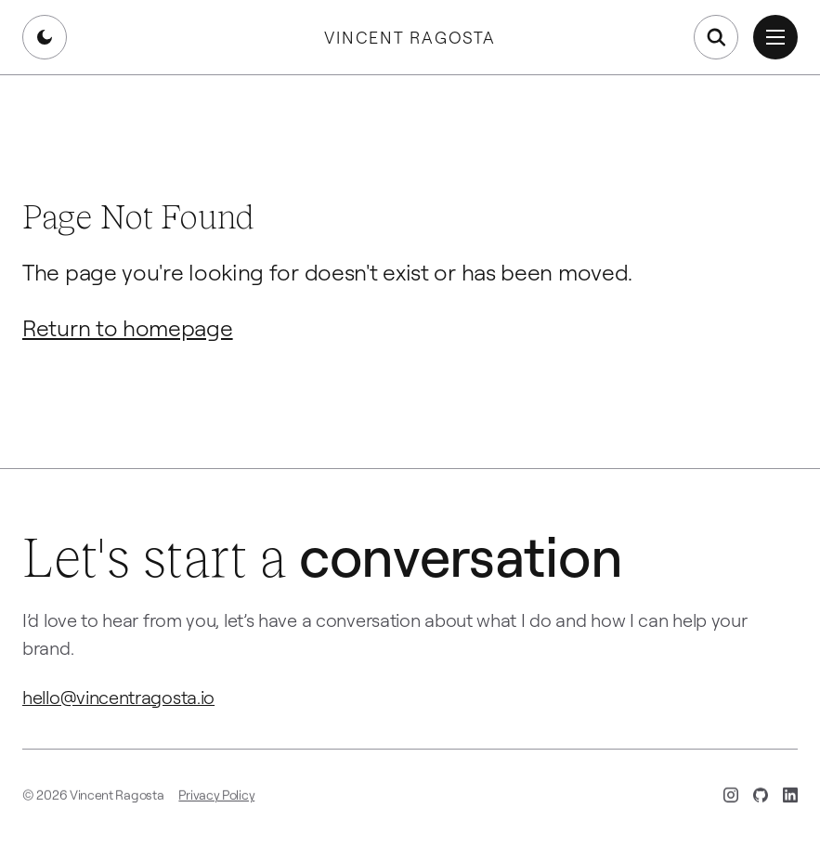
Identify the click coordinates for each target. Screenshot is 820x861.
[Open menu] (775, 37)
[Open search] (716, 37)
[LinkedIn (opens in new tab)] (790, 798)
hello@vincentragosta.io (118, 697)
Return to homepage (127, 327)
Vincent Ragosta (410, 37)
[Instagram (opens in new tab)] (730, 798)
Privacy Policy (216, 798)
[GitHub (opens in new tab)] (760, 798)
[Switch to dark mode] (44, 37)
